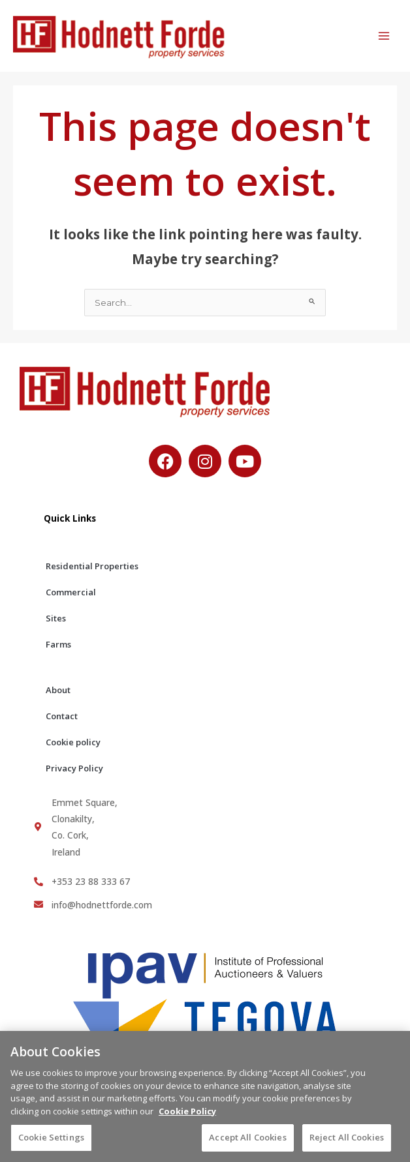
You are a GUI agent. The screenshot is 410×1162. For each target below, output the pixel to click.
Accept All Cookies (247, 1142)
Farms (58, 644)
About (58, 690)
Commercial (71, 592)
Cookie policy (73, 742)
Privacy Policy (74, 768)
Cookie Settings (51, 1142)
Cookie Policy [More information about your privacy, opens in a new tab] (187, 1116)
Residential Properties (92, 566)
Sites (56, 618)
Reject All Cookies (346, 1142)
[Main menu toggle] (384, 36)
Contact (62, 716)
